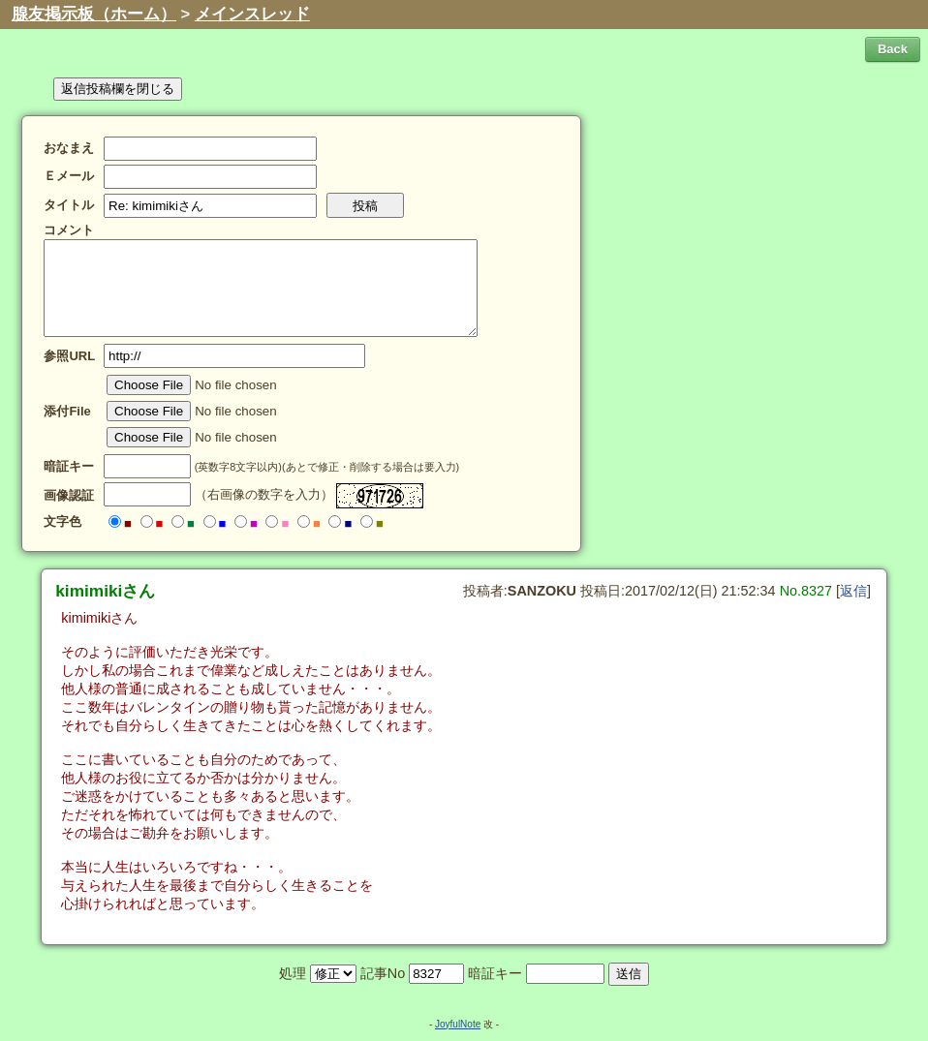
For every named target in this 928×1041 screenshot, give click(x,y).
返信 (853, 590)
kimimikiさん (105, 590)
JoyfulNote (457, 1024)
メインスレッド (252, 14)
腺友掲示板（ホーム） (94, 14)
